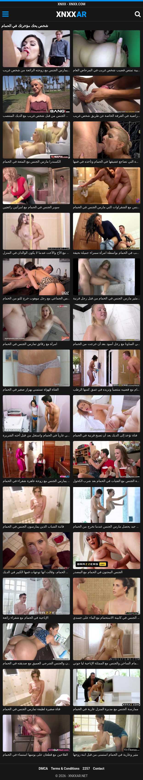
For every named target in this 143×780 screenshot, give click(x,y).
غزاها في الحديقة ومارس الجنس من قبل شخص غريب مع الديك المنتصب (36, 116)
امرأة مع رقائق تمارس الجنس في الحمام (30, 344)
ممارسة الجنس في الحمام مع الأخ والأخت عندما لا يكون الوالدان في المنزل (36, 253)
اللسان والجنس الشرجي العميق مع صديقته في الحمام (36, 663)
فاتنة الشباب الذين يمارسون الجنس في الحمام (33, 526)
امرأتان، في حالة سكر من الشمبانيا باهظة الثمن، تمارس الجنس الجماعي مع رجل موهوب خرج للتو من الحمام (36, 298)
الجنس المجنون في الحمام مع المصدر (98, 572)
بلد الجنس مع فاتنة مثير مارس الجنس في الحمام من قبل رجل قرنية (106, 298)
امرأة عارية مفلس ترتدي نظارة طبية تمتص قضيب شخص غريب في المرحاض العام (106, 70)
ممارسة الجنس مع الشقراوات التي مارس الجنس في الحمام (106, 207)
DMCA (43, 768)
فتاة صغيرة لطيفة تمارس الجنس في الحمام (31, 709)
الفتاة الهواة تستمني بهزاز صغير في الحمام (31, 389)
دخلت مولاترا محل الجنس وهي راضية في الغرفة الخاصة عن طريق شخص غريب (106, 116)
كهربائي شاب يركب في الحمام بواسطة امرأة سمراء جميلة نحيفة (106, 253)
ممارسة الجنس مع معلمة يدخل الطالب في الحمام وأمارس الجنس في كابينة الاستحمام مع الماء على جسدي (106, 617)
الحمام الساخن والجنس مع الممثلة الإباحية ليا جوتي (106, 663)
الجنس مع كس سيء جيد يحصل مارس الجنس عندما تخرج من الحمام (106, 526)
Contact (98, 768)
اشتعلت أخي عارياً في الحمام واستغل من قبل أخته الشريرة (36, 435)
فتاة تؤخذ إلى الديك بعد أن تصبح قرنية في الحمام (105, 435)
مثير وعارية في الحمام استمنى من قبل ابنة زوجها (105, 754)
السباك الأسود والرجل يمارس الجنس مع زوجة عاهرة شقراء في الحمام (36, 481)
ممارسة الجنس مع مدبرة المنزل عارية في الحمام (105, 709)
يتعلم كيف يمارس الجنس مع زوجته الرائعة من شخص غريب (36, 70)
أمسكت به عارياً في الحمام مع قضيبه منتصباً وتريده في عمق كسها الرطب (106, 389)
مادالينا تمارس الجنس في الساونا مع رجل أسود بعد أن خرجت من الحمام (106, 344)
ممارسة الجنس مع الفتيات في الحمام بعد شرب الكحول (106, 481)
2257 (86, 768)
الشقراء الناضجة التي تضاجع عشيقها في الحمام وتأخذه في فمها (106, 161)
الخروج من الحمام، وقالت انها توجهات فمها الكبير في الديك (36, 572)
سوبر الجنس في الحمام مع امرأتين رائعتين (31, 207)
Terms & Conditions (65, 768)
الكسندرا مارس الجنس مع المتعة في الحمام (32, 161)
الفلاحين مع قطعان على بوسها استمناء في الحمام (35, 754)
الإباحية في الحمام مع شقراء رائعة (25, 617)
